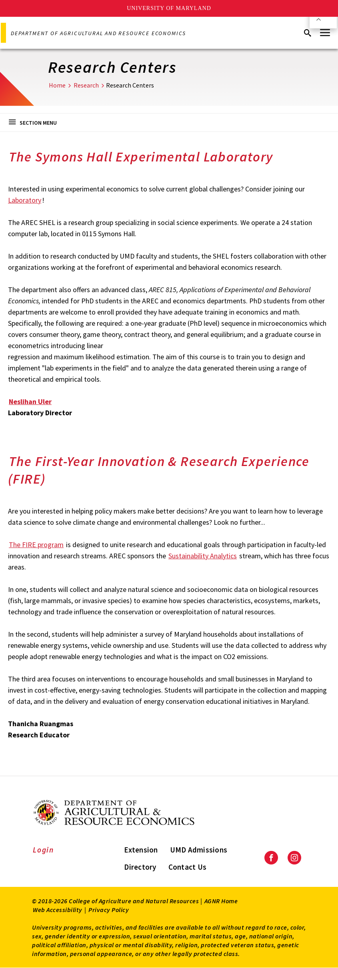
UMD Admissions (199, 849)
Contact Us (187, 867)
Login (43, 849)
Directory (140, 867)
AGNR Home (221, 901)
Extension (141, 849)
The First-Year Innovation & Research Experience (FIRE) (159, 470)
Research (86, 85)
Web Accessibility (57, 910)
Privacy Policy (108, 910)
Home (57, 85)
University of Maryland (169, 8)
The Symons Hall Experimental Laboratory (141, 156)
